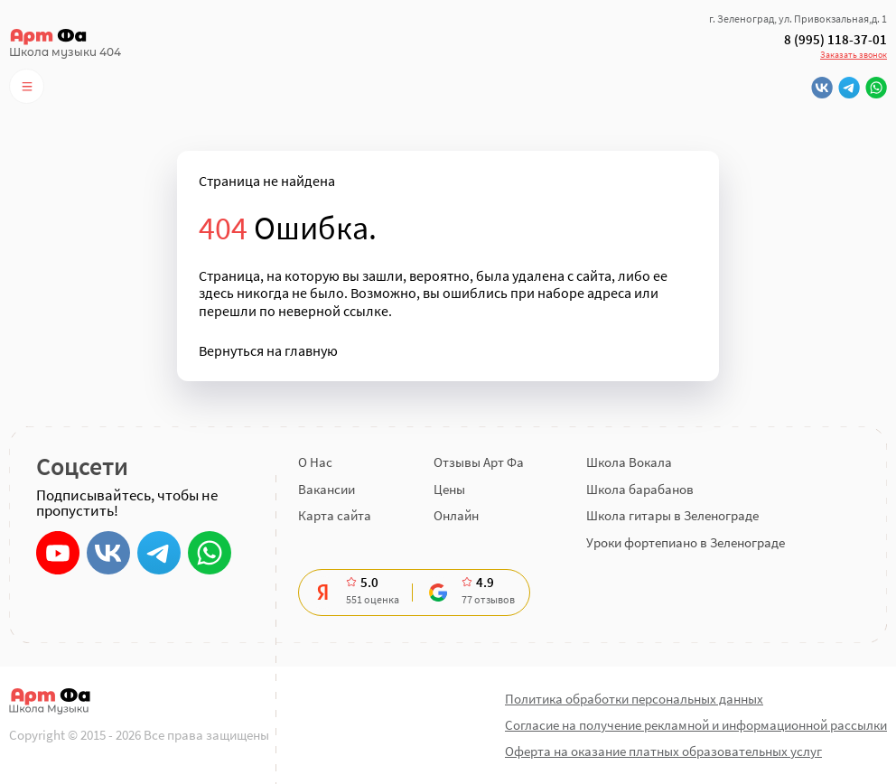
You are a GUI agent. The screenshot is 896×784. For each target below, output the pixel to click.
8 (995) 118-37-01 (835, 39)
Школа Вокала (629, 462)
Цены (449, 489)
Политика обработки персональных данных (634, 698)
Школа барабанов (640, 489)
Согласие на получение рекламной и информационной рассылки (696, 724)
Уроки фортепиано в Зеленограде (685, 542)
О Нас (315, 462)
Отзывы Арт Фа (479, 462)
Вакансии (326, 489)
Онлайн (456, 515)
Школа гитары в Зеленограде (672, 515)
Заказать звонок (853, 54)
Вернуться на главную (268, 350)
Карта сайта (334, 515)
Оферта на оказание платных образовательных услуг (663, 751)
